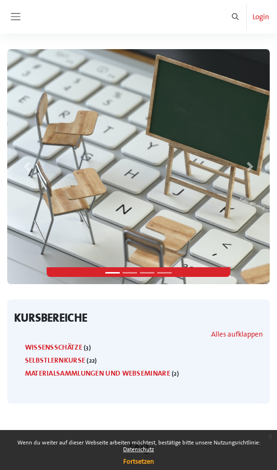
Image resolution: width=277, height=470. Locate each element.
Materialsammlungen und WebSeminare (97, 373)
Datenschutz (138, 449)
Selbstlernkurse (55, 360)
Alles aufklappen (237, 334)
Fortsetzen (138, 461)
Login (260, 17)
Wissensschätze (53, 347)
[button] (235, 17)
